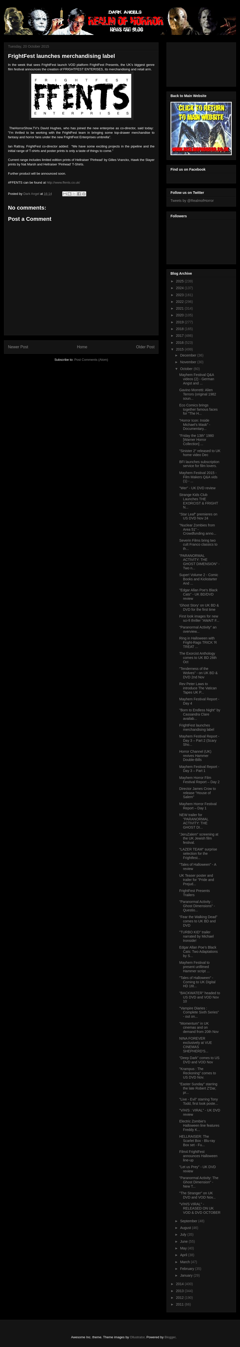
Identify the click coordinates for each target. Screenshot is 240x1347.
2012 (180, 1298)
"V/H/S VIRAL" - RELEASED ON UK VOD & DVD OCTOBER (199, 1208)
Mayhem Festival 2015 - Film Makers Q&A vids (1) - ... (198, 477)
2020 (180, 315)
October (187, 369)
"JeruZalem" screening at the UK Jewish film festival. (198, 838)
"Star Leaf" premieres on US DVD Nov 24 (198, 516)
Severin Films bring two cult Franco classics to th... (198, 544)
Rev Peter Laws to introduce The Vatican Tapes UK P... (198, 688)
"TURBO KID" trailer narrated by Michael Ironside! (196, 936)
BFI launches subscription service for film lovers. (199, 464)
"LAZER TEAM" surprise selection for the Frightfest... (198, 853)
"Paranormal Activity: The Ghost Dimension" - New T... (198, 1182)
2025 (180, 281)
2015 (180, 349)
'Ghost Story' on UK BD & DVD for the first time (199, 607)
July (183, 1234)
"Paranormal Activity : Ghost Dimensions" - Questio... (197, 906)
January (187, 1275)
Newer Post (18, 347)
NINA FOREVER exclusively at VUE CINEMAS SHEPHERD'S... (195, 1044)
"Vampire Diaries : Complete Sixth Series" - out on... (199, 1012)
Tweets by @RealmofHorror (192, 201)
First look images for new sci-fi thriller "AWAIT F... (199, 618)
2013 (180, 1291)
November (188, 362)
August (186, 1228)
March (185, 1262)
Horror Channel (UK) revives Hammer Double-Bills (195, 755)
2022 (180, 302)
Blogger (170, 1337)
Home (82, 347)
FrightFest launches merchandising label (196, 727)
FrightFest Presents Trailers (194, 893)
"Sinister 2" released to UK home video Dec (199, 453)
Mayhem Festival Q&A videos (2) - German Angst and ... (196, 379)
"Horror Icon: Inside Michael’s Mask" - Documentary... (194, 424)
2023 (180, 295)
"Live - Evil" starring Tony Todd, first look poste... (198, 1101)
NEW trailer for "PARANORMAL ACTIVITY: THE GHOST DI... (193, 821)
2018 (180, 329)
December (188, 355)
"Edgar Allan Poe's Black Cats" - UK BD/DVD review (198, 594)
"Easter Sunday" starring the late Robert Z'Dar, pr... (198, 1088)
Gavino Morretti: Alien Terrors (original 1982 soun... (197, 394)
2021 (180, 308)
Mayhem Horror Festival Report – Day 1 (197, 806)
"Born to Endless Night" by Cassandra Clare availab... (199, 714)
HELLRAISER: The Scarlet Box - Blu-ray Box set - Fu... (197, 1140)
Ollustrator (137, 1337)
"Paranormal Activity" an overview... (197, 629)
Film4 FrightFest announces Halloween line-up (198, 1156)
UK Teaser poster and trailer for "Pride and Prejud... (196, 879)
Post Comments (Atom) (91, 360)
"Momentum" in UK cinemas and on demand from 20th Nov (198, 1027)
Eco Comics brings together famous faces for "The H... (198, 409)
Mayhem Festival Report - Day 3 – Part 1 (199, 769)
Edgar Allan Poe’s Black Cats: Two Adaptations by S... (198, 951)
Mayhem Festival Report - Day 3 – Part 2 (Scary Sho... (199, 740)
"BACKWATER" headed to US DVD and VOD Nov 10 (199, 997)
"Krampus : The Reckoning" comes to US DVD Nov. (197, 1073)
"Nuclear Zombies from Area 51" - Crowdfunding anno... (197, 529)
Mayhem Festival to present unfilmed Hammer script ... (194, 967)
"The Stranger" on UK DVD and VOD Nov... (197, 1195)
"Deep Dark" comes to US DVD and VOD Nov (199, 1060)
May (184, 1248)
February (187, 1269)
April (184, 1255)
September (189, 1221)
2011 (180, 1304)
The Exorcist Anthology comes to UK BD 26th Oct (198, 657)
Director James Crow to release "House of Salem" (197, 793)
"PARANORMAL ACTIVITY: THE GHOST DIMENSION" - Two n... (199, 562)
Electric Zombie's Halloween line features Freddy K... (199, 1125)
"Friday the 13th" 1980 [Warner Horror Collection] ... (196, 440)
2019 (180, 322)
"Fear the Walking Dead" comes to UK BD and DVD (198, 921)
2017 (180, 336)
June (184, 1241)
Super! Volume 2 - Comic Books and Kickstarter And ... (198, 579)
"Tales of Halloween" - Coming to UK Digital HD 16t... (197, 982)
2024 (180, 288)
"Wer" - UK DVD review (197, 488)
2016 (180, 343)
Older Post (145, 347)
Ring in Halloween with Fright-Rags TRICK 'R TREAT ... (198, 642)
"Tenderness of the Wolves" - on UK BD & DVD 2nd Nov (198, 673)
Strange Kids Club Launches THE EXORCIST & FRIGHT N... (198, 501)
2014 (180, 1284)
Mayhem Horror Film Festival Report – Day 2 (199, 780)
